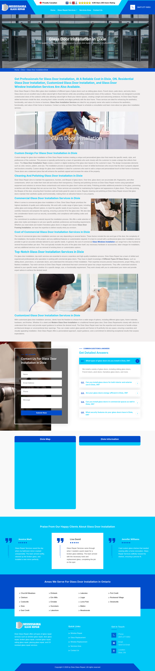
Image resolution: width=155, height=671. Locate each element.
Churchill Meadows (28, 593)
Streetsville (114, 602)
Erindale (54, 602)
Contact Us (97, 10)
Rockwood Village (117, 597)
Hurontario (55, 606)
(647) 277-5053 (143, 7)
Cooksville (25, 602)
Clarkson (24, 597)
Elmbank (54, 593)
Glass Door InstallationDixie (37, 70)
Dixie (23, 70)
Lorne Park (84, 602)
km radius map (45, 474)
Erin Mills (54, 597)
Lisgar (82, 597)
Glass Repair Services (66, 10)
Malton (82, 606)
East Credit (25, 610)
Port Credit (114, 593)
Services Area (85, 10)
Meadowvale (85, 610)
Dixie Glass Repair (78, 667)
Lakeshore (55, 610)
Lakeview (84, 593)
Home (52, 10)
